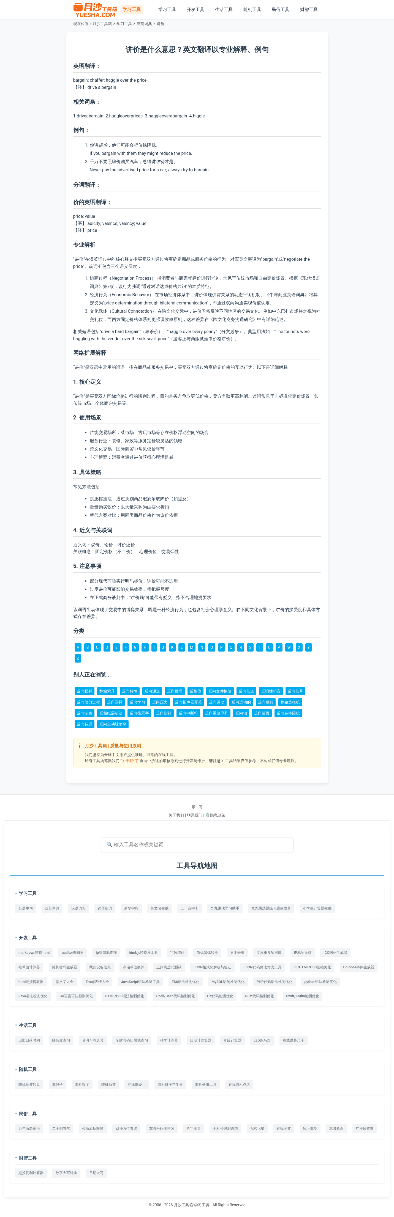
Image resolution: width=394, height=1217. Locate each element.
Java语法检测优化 (33, 996)
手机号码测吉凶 (225, 1129)
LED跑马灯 (262, 1040)
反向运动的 (241, 702)
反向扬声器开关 (188, 702)
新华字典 (131, 908)
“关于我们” (129, 761)
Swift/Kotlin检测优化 (302, 996)
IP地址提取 (302, 952)
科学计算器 (169, 1040)
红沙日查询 (365, 1129)
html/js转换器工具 (143, 952)
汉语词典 (78, 908)
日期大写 (96, 1173)
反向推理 (175, 691)
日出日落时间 (29, 1040)
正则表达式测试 (168, 967)
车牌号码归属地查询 (132, 1040)
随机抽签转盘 (29, 1085)
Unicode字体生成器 (358, 967)
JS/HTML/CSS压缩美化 (312, 967)
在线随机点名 (239, 1085)
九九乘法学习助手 (225, 908)
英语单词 (25, 908)
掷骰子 (57, 1085)
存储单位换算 (133, 967)
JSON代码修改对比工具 (262, 967)
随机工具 (252, 9)
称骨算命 (336, 1129)
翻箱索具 (107, 691)
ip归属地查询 (106, 952)
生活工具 (224, 9)
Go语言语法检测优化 (76, 996)
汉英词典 (144, 23)
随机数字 (82, 1085)
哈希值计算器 (29, 967)
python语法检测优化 (321, 982)
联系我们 (194, 815)
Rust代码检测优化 (259, 996)
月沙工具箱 (102, 23)
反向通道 (152, 691)
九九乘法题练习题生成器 (271, 908)
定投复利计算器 (31, 1173)
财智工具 (309, 9)
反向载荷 (265, 702)
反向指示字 (139, 713)
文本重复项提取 (269, 952)
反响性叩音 (271, 691)
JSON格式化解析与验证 (212, 967)
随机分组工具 (205, 1085)
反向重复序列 (216, 713)
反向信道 (246, 691)
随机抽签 (108, 1085)
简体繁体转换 (207, 952)
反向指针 (164, 713)
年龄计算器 (232, 1040)
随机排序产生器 (170, 1085)
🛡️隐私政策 (215, 815)
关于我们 (176, 815)
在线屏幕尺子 (293, 1040)
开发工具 (195, 9)
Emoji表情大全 (97, 982)
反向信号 (295, 691)
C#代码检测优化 (220, 996)
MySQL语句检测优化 (227, 982)
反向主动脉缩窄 (112, 724)
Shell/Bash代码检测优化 (175, 996)
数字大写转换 (66, 1173)
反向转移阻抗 (288, 713)
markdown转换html (34, 952)
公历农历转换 (93, 1129)
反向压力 (160, 702)
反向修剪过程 (88, 702)
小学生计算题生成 (317, 908)
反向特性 (129, 691)
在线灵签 (283, 1129)
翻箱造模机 (290, 702)
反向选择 (115, 702)
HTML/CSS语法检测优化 (124, 996)
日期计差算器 (200, 1040)
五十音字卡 (190, 908)
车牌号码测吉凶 (161, 1129)
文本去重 (237, 952)
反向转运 (84, 724)
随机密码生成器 (64, 967)
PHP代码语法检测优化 (274, 982)
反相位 (195, 691)
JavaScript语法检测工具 (140, 982)
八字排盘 (193, 1129)
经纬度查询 (61, 1040)
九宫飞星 (257, 1129)
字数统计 (177, 952)
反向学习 (137, 702)
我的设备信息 (100, 967)
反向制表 (84, 713)
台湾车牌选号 (93, 1040)
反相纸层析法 (111, 713)
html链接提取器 (31, 982)
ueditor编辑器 (73, 952)
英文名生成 (160, 908)
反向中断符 (188, 713)
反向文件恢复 (220, 691)
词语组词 (105, 908)
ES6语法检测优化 (186, 982)
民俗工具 (280, 9)
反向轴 (241, 713)
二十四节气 (61, 1129)
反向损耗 (84, 691)
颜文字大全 (65, 982)
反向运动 (216, 702)
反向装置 (262, 713)
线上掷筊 (310, 1129)
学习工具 (167, 9)
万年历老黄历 (29, 1129)
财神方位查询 (126, 1129)
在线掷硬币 (137, 1085)
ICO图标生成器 (335, 952)
